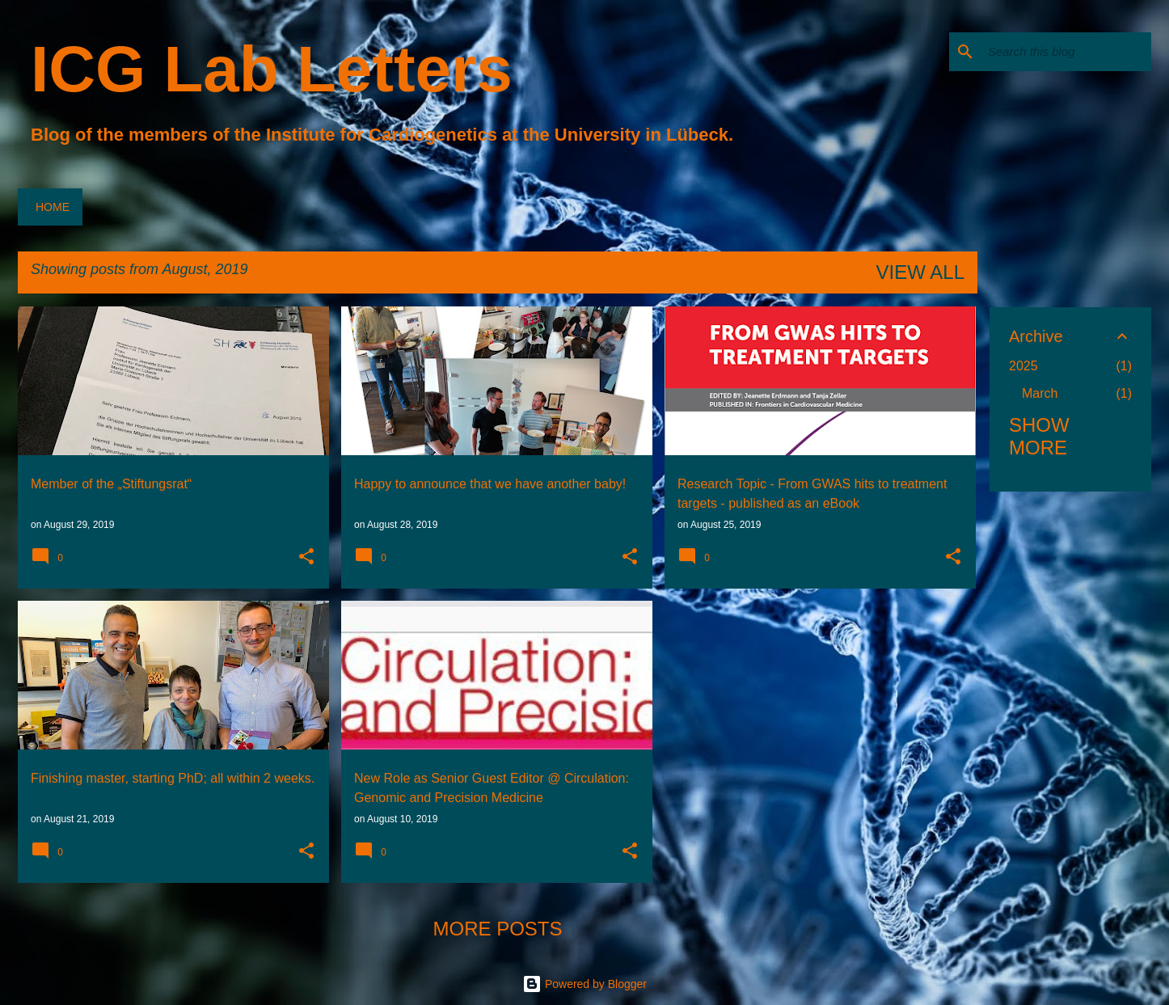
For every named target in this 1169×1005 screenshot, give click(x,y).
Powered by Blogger (584, 984)
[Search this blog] (1066, 51)
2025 (1023, 366)
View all (920, 272)
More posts (497, 929)
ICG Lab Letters (272, 69)
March (1039, 393)
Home (53, 207)
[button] (306, 558)
